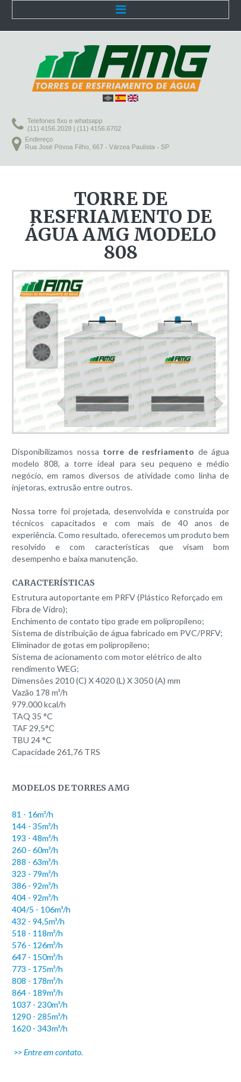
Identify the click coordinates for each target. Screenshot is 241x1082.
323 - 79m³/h (35, 874)
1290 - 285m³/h (40, 1016)
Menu (120, 9)
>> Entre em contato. (48, 1052)
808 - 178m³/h (37, 981)
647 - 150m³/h (37, 957)
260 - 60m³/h (35, 850)
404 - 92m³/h (35, 897)
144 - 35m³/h (35, 826)
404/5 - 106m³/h (41, 909)
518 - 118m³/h (37, 933)
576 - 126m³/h (37, 945)
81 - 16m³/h (32, 814)
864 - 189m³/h (37, 992)
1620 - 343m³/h (40, 1028)
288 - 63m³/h (35, 862)
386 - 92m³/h (35, 885)
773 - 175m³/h (37, 969)
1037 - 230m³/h (40, 1004)
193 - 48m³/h (35, 838)
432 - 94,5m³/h (38, 921)
